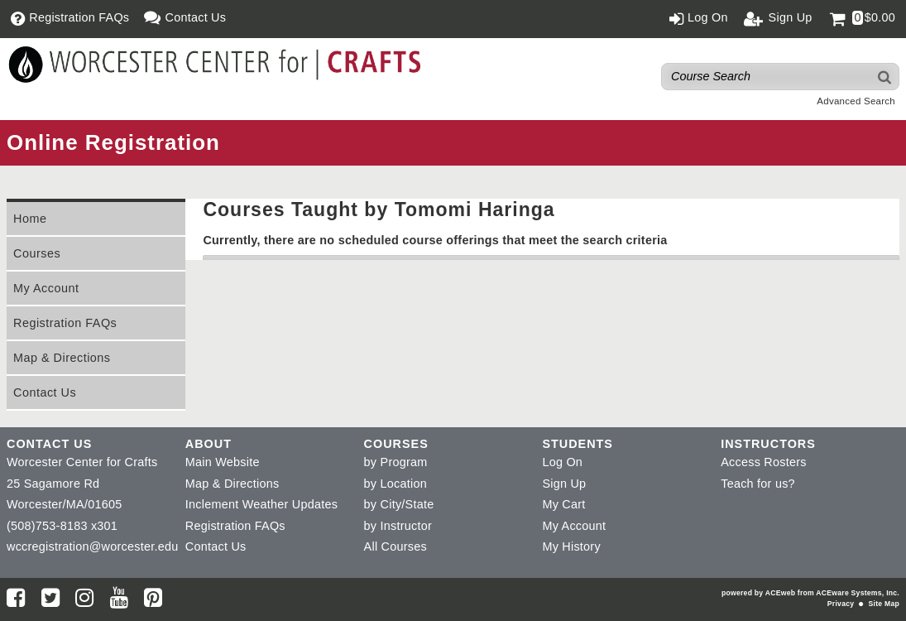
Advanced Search (856, 101)
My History (571, 546)
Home (29, 218)
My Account (46, 288)
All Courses (395, 546)
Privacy (840, 603)
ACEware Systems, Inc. (857, 593)
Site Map (884, 603)
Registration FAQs (65, 323)
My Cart (563, 504)
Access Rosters (763, 462)
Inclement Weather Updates (261, 504)
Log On (562, 462)
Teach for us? (758, 483)
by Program (396, 462)
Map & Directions (62, 357)
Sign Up (564, 483)
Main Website (222, 462)
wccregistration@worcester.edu (92, 546)
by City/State (399, 504)
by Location (395, 483)
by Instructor (398, 525)
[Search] (885, 77)
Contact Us (44, 392)
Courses (36, 253)
